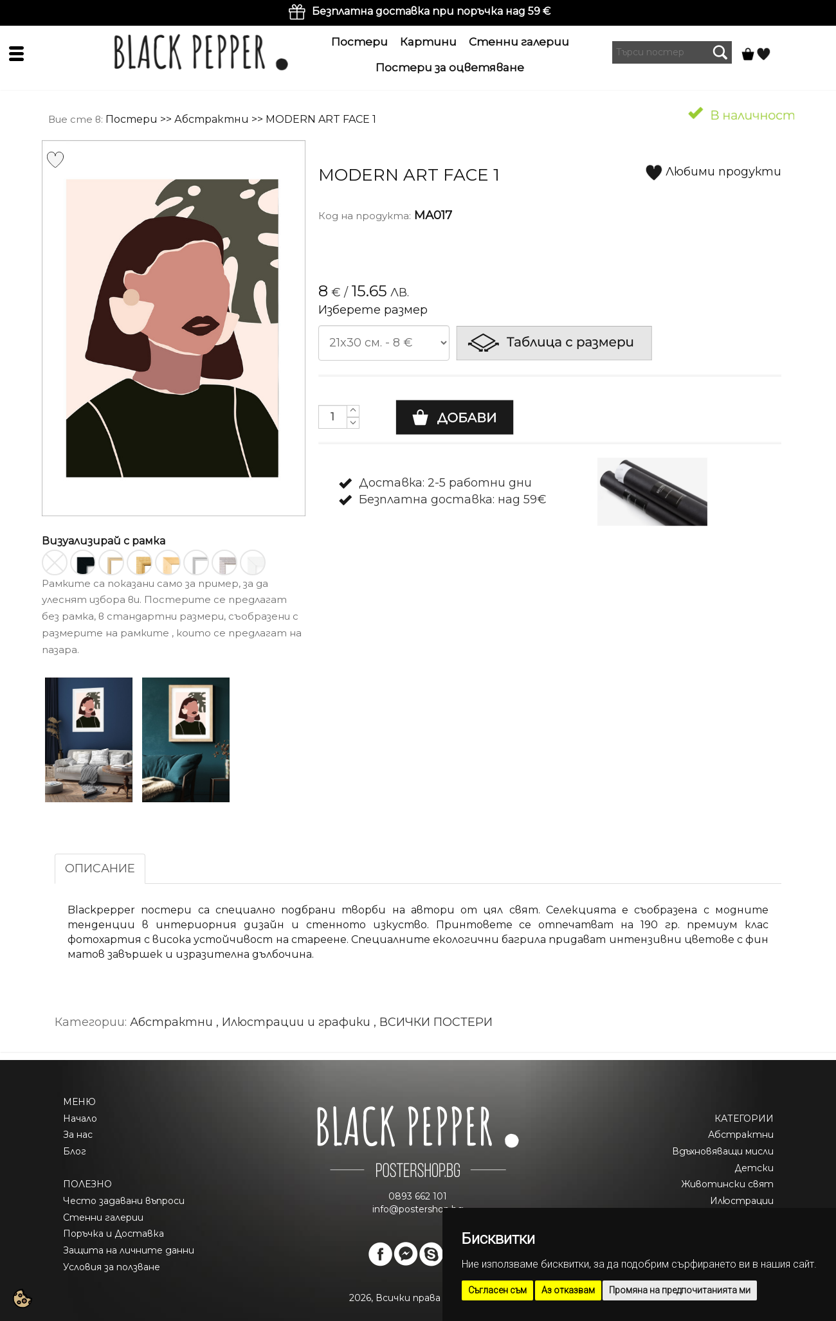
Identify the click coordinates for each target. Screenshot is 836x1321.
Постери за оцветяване (450, 67)
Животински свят (727, 1184)
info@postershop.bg (418, 1209)
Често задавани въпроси (124, 1201)
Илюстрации (742, 1201)
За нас (78, 1134)
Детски (754, 1168)
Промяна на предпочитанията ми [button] (679, 1290)
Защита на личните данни (128, 1250)
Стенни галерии (519, 41)
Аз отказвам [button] (568, 1290)
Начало (80, 1118)
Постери (359, 41)
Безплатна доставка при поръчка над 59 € (431, 11)
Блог (74, 1151)
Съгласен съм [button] (497, 1290)
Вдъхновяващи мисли (723, 1151)
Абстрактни (211, 119)
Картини (428, 41)
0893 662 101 (417, 1196)
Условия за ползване (111, 1267)
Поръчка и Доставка (113, 1233)
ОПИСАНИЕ (100, 868)
